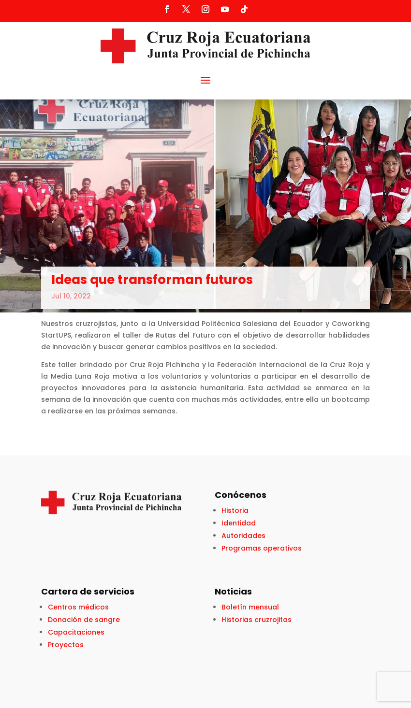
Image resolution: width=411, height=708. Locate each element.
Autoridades (243, 535)
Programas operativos (261, 548)
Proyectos (66, 645)
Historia (235, 510)
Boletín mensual (250, 607)
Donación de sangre (84, 619)
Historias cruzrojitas (256, 619)
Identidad (238, 523)
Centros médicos (78, 607)
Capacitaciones (76, 632)
